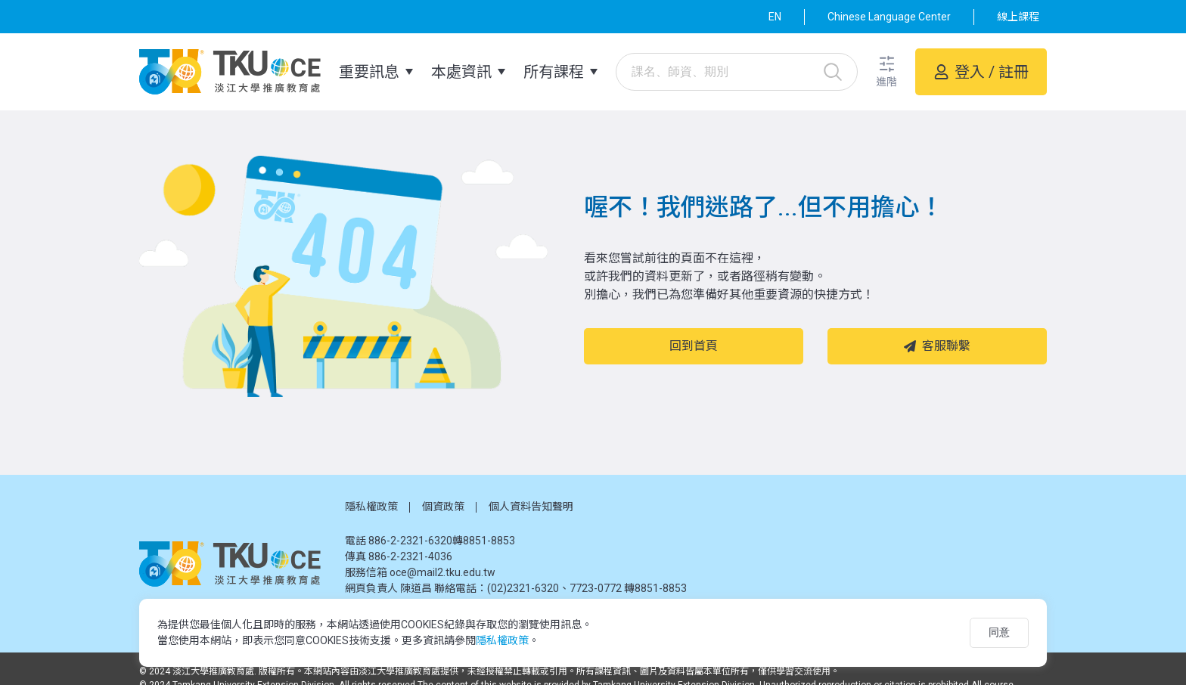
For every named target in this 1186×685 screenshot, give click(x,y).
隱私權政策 (371, 507)
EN (774, 17)
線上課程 (1018, 17)
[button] (886, 72)
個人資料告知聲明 (531, 507)
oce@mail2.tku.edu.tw (442, 572)
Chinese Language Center (889, 17)
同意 (999, 632)
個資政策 (443, 507)
